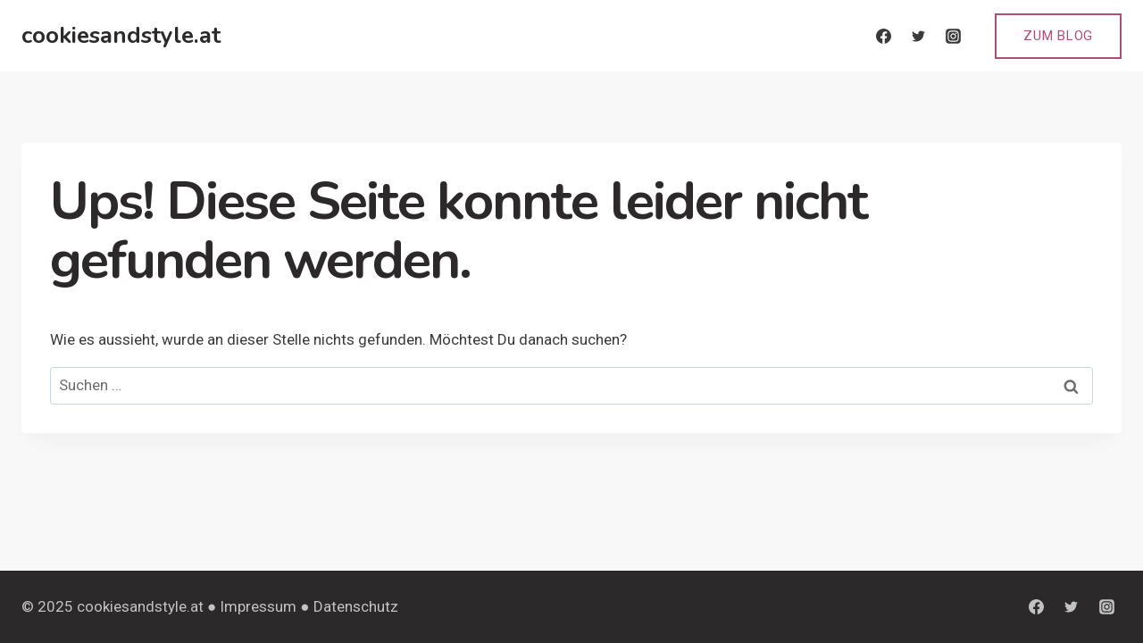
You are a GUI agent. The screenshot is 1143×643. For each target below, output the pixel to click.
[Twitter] (918, 36)
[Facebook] (883, 36)
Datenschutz (355, 606)
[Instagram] (953, 36)
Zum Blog (1058, 36)
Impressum (258, 606)
